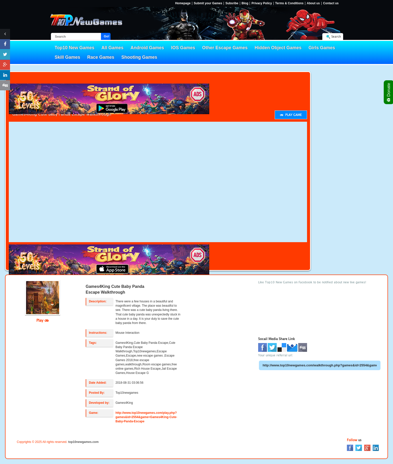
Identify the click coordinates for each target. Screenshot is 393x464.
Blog (245, 3)
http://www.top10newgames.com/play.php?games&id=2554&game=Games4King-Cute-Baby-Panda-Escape (146, 417)
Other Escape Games (225, 47)
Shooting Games (139, 57)
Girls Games (322, 47)
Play (42, 320)
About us (313, 3)
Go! (106, 36)
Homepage (182, 3)
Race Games (100, 57)
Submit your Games (208, 3)
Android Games (147, 47)
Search (336, 36)
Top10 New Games (74, 47)
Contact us (331, 3)
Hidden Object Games (278, 47)
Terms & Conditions (289, 3)
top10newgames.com (83, 442)
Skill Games (67, 57)
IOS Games (183, 47)
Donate (388, 92)
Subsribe (231, 3)
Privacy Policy (261, 3)
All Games (113, 47)
